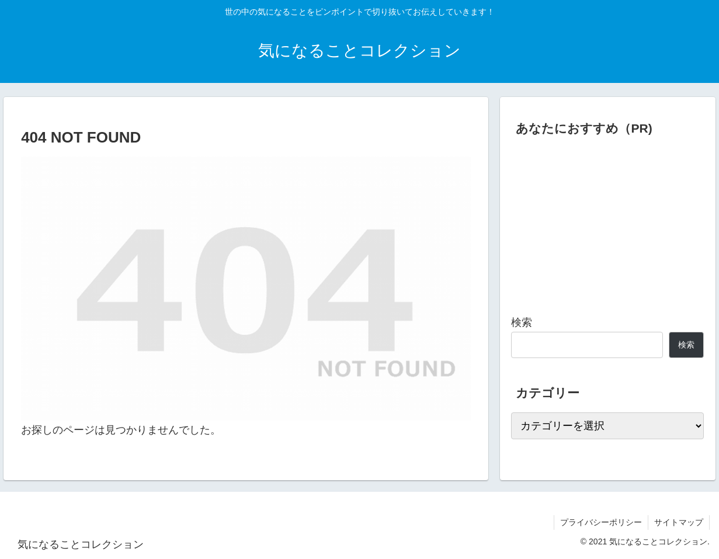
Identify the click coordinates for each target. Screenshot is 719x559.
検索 (521, 322)
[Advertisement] (607, 221)
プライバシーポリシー (601, 522)
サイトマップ (678, 522)
